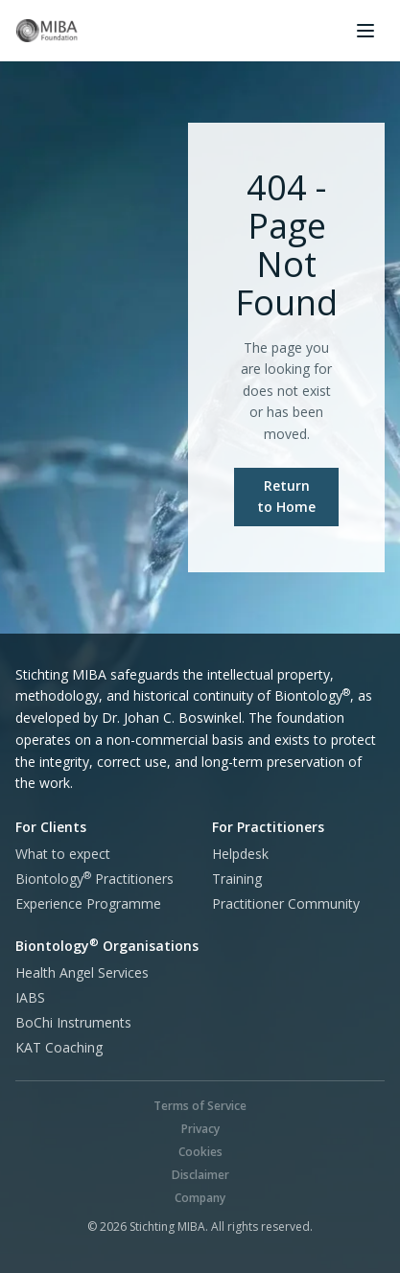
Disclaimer (200, 1175)
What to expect (62, 854)
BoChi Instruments (73, 1022)
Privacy (200, 1129)
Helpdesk (240, 854)
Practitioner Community (286, 903)
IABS (30, 997)
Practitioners (94, 878)
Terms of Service (200, 1106)
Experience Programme (88, 903)
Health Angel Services (82, 972)
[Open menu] (365, 31)
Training (237, 878)
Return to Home (286, 496)
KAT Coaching (59, 1047)
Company (200, 1198)
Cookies (200, 1152)
